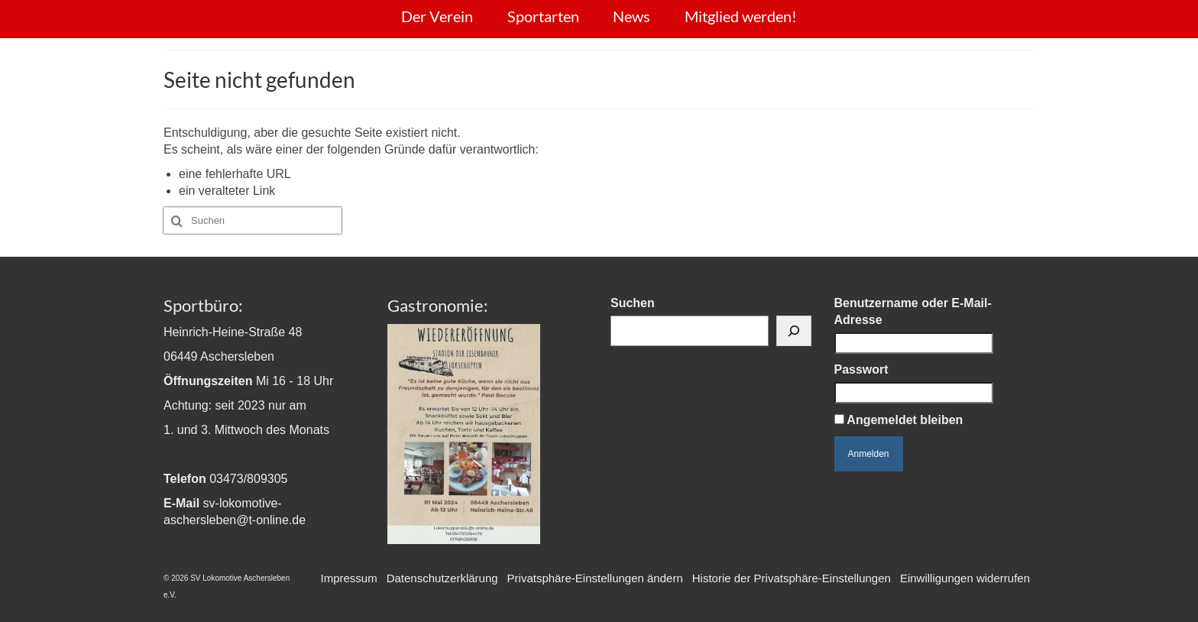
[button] (595, 578)
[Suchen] (793, 331)
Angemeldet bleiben (898, 419)
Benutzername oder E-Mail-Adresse (913, 311)
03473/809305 (248, 478)
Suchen (632, 302)
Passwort (861, 369)
